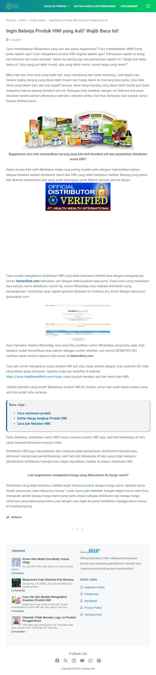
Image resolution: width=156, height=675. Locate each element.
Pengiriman (91, 594)
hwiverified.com (28, 281)
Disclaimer (90, 601)
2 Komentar (17, 573)
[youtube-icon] (82, 661)
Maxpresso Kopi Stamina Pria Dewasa (48, 579)
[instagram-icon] (74, 661)
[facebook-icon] (57, 661)
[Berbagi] (14, 517)
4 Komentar (17, 611)
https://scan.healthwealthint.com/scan (34, 377)
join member (93, 491)
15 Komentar (18, 590)
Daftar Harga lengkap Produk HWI (42, 418)
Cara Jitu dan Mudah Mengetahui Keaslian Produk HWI (44, 598)
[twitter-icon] (66, 661)
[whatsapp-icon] (91, 661)
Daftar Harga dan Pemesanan (94, 6)
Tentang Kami (93, 614)
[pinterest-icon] (99, 661)
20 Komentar (18, 631)
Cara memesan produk (34, 413)
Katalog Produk (55, 6)
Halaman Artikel (94, 587)
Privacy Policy (93, 607)
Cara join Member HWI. (34, 424)
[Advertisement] (78, 242)
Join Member (128, 6)
